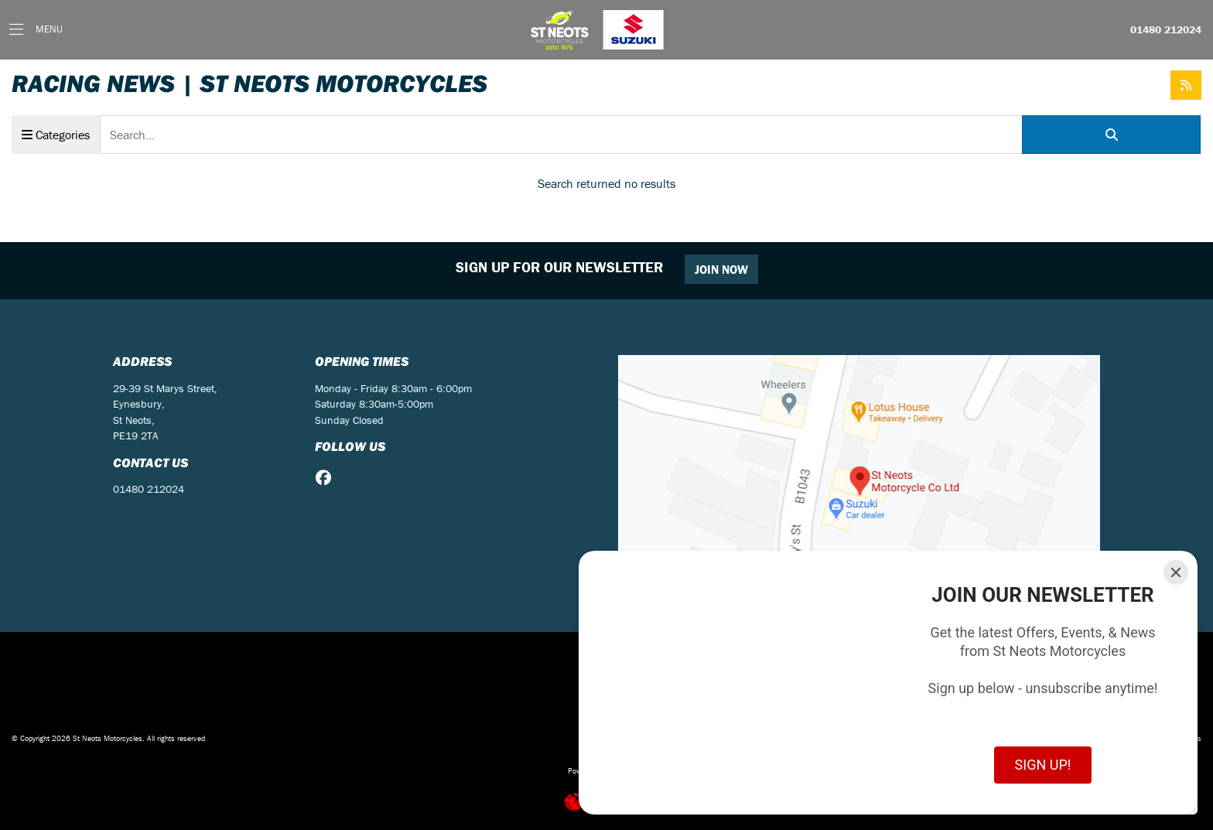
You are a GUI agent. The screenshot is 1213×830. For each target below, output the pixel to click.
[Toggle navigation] (36, 30)
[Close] (1175, 572)
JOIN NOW (721, 269)
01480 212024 (1165, 30)
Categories (56, 134)
